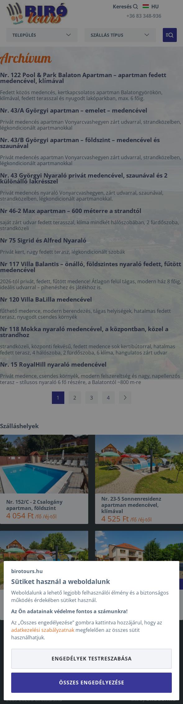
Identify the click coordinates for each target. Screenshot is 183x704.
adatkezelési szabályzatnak (42, 630)
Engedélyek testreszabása (92, 658)
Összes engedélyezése (91, 682)
